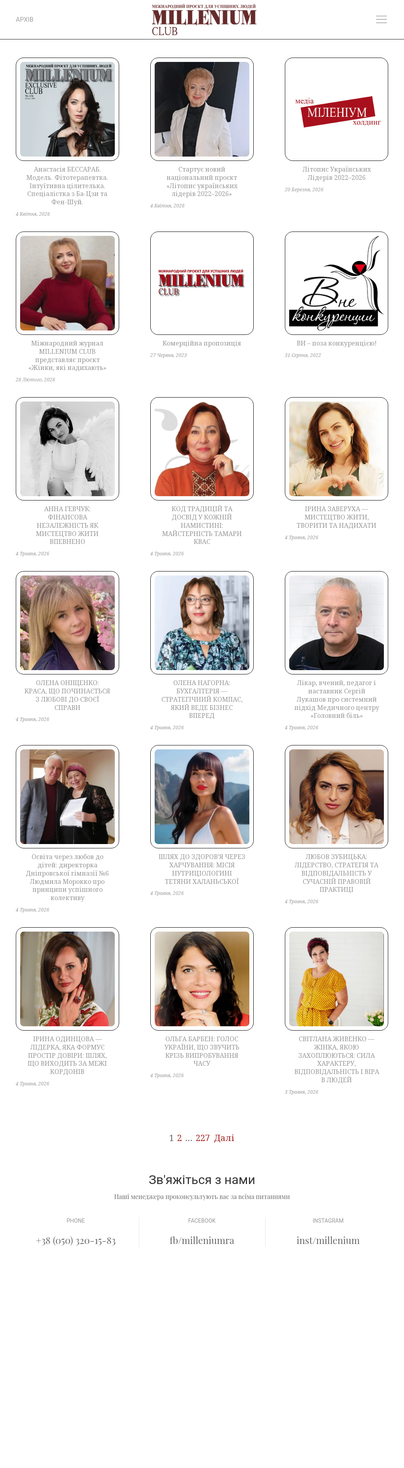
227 (203, 1137)
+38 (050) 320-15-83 (76, 1240)
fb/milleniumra (202, 1240)
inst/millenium (328, 1240)
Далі (224, 1137)
